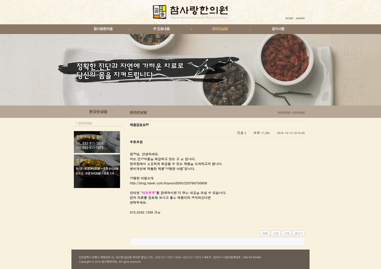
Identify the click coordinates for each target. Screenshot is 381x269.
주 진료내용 (161, 29)
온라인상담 (220, 29)
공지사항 (278, 29)
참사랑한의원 (103, 29)
